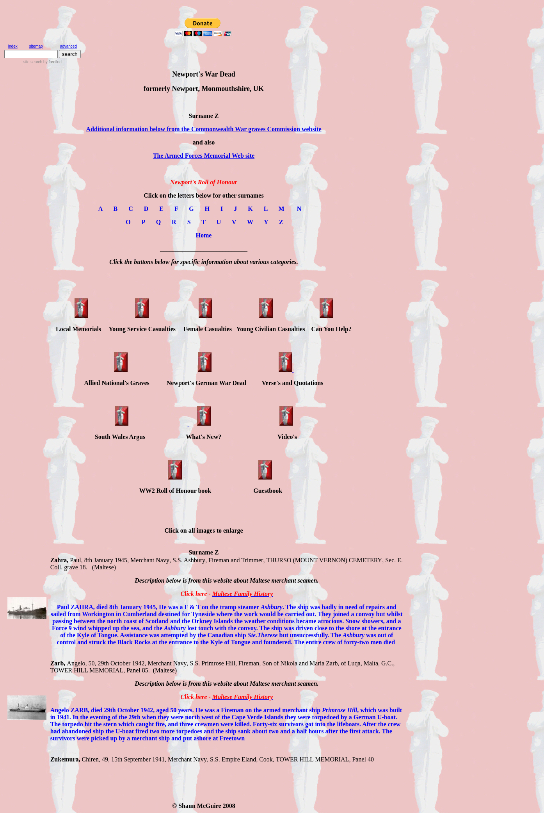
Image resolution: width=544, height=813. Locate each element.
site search (32, 62)
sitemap (36, 46)
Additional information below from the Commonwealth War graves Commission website (203, 129)
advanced (68, 46)
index (13, 46)
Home (204, 235)
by (51, 62)
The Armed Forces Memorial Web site (203, 155)
